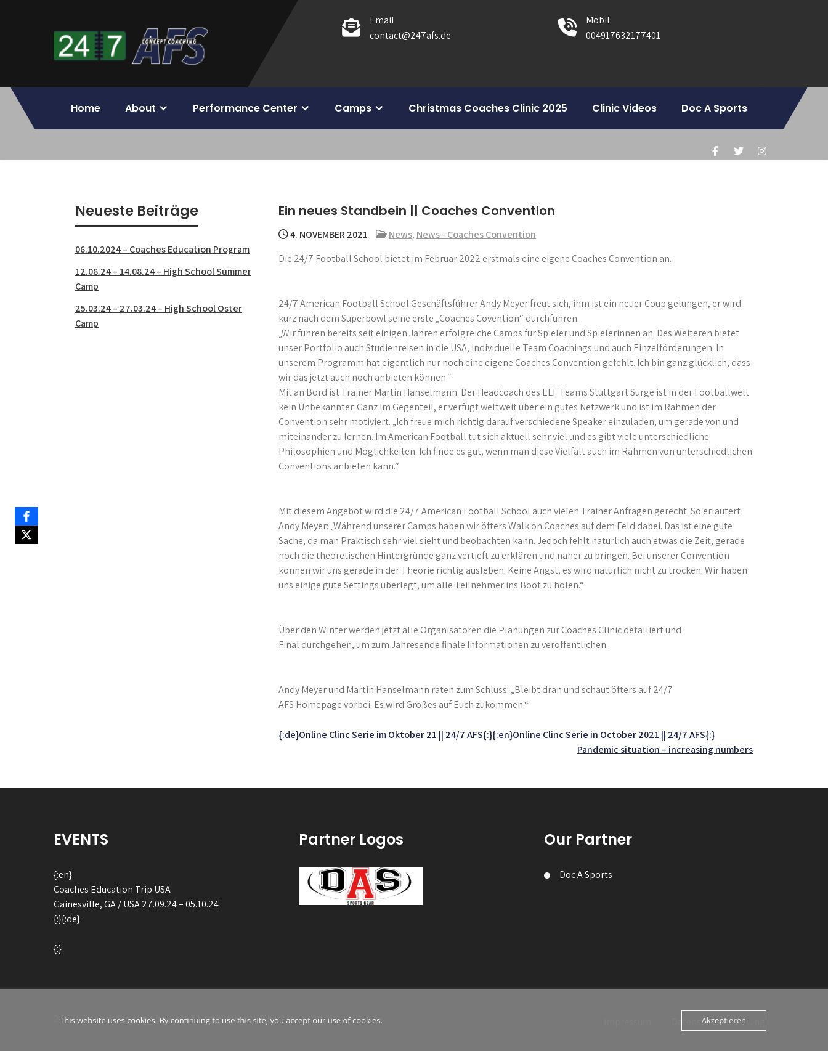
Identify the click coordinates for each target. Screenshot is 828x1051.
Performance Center (245, 108)
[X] (26, 535)
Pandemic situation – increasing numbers (665, 749)
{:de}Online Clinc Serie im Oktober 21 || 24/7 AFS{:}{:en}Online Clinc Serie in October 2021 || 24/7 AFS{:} (496, 734)
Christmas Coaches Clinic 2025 (487, 108)
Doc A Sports (714, 108)
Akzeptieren (724, 1020)
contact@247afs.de (410, 35)
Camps (353, 108)
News (400, 234)
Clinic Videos (624, 108)
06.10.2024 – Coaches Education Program (162, 249)
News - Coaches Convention (476, 234)
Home (85, 108)
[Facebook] (26, 516)
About (140, 108)
